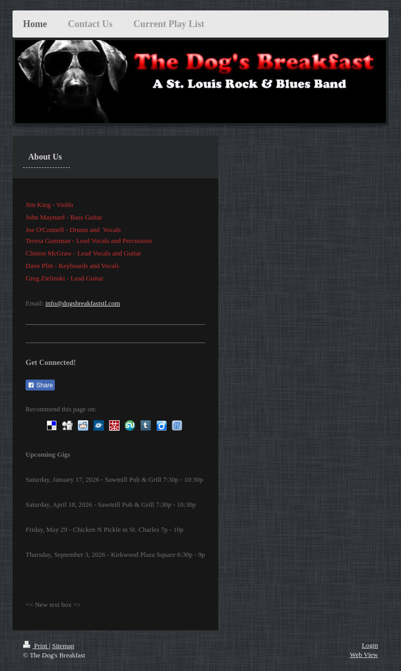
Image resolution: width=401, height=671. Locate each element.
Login (370, 645)
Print (36, 646)
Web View (364, 654)
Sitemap (63, 646)
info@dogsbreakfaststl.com (82, 303)
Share (40, 385)
